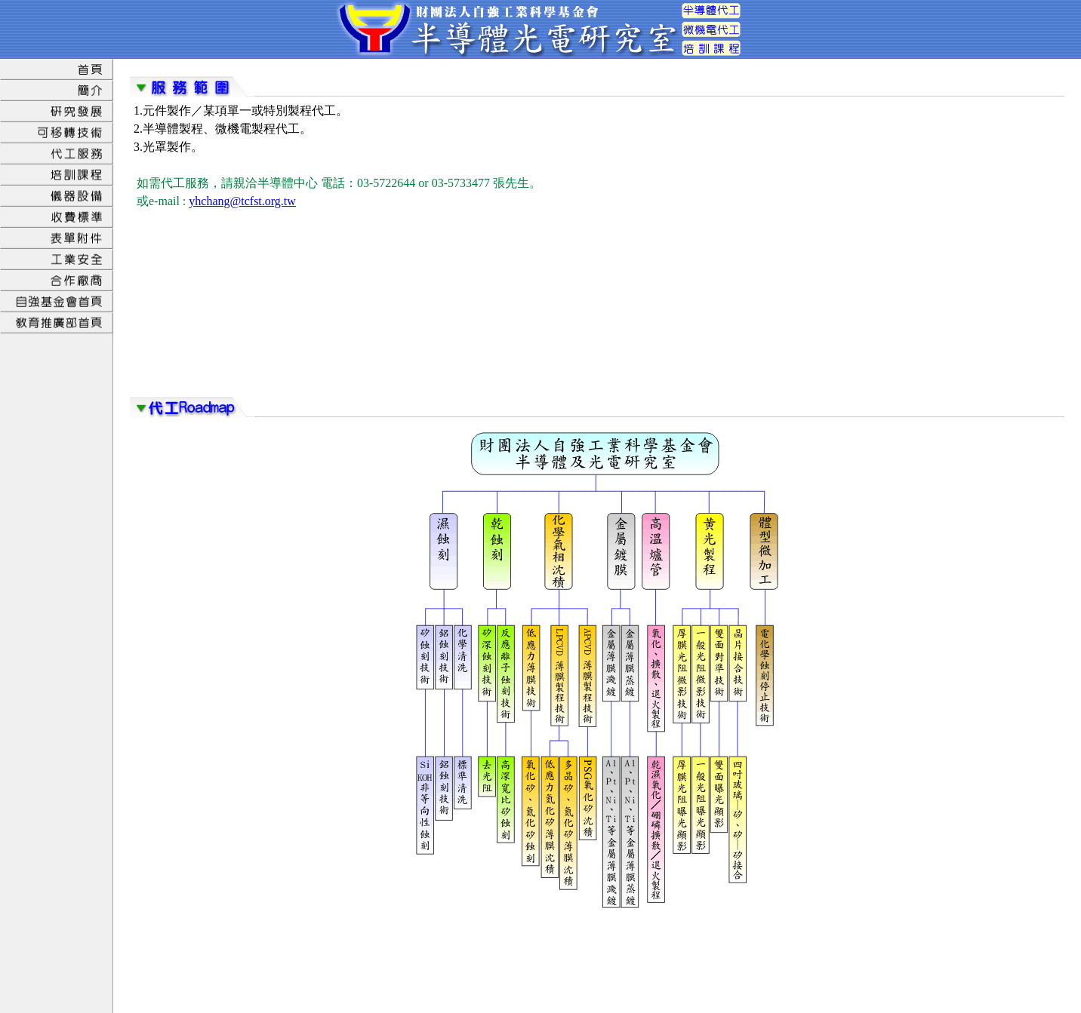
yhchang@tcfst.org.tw (242, 201)
